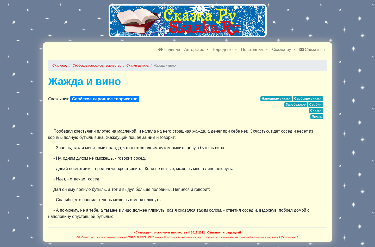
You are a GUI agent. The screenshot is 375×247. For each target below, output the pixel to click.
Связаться (312, 49)
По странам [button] (253, 49)
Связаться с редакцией (224, 232)
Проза (317, 116)
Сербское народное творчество (105, 99)
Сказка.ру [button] (282, 49)
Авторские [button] (194, 49)
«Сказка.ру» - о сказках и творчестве (160, 232)
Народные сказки (276, 98)
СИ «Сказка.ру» (84, 237)
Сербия (315, 104)
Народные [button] (223, 49)
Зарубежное (296, 104)
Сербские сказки (307, 98)
